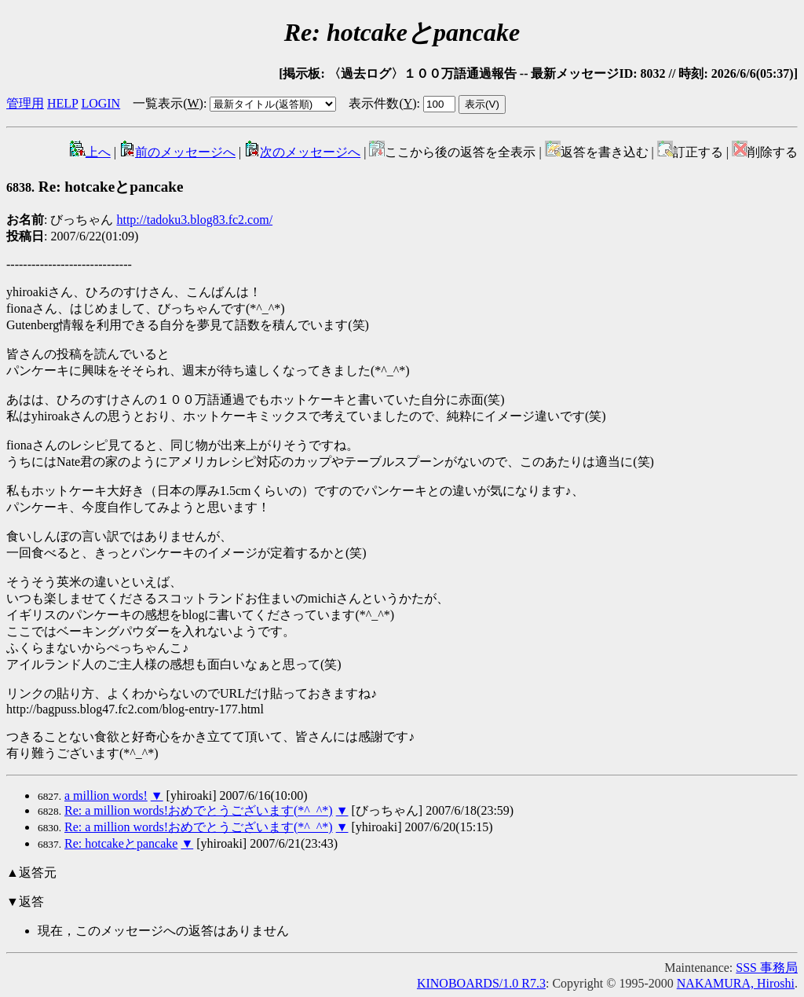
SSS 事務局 (767, 967)
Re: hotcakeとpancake (95, 186)
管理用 (25, 103)
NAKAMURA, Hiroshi (736, 983)
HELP (62, 103)
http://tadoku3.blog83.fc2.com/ (194, 219)
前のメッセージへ (177, 152)
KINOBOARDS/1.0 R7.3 (481, 983)
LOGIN (100, 103)
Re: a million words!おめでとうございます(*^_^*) (198, 810)
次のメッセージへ (302, 152)
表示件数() (382, 103)
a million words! (106, 795)
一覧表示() (168, 103)
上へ (90, 152)
